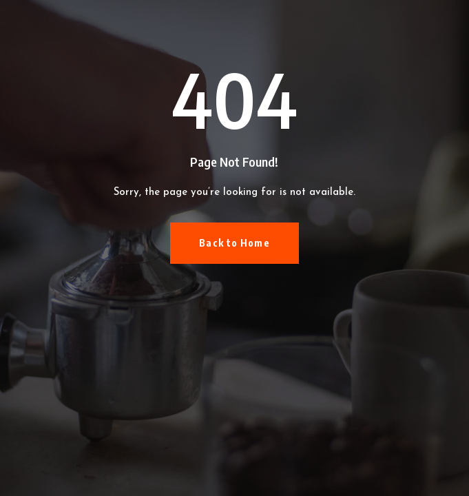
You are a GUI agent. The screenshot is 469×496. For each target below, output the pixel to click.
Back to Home (234, 243)
